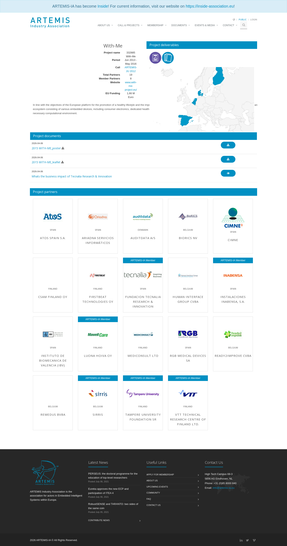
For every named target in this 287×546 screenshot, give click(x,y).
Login (253, 19)
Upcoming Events (157, 487)
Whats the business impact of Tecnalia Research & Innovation (72, 176)
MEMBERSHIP (155, 25)
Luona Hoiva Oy (98, 356)
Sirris (98, 414)
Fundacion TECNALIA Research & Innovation (143, 301)
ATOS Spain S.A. (53, 238)
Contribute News (99, 520)
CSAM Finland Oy (52, 297)
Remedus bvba (52, 414)
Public (243, 19)
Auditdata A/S (143, 238)
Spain (53, 229)
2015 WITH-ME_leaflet (46, 162)
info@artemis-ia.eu (223, 487)
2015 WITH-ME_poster (46, 148)
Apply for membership (160, 474)
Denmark (143, 229)
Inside (102, 6)
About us (152, 480)
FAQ (148, 499)
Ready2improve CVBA (233, 356)
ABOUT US (104, 25)
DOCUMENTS (179, 25)
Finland (52, 288)
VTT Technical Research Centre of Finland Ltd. (188, 419)
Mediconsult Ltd (143, 356)
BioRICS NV (188, 238)
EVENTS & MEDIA (205, 25)
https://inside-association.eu (210, 6)
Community (153, 493)
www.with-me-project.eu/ (131, 86)
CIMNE (233, 240)
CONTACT (228, 25)
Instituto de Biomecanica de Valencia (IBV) (53, 360)
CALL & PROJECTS (128, 25)
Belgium (188, 229)
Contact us (153, 505)
